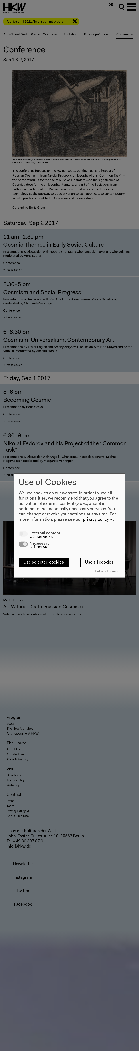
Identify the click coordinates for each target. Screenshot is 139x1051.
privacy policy (96, 519)
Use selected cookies (43, 562)
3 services (41, 536)
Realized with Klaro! (105, 571)
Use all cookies (99, 562)
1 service (40, 547)
